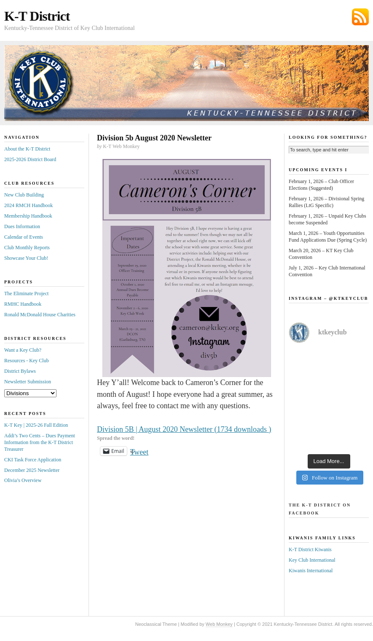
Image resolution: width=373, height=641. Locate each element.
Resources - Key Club (26, 361)
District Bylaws (20, 371)
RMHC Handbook (22, 304)
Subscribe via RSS (360, 16)
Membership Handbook (28, 216)
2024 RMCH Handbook (28, 205)
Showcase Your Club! (26, 258)
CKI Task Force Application (32, 460)
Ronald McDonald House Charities (39, 315)
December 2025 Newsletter (31, 470)
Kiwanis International (311, 571)
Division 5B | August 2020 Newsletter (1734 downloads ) (184, 429)
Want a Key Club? (22, 350)
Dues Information (22, 226)
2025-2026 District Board (30, 159)
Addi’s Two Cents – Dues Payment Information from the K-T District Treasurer (39, 442)
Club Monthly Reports (27, 247)
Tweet (139, 451)
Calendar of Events (23, 237)
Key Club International (312, 560)
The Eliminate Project (26, 293)
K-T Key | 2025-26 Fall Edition (36, 425)
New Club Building (24, 195)
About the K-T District (27, 149)
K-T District (37, 16)
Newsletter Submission (27, 382)
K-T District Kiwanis (310, 549)
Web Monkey (219, 624)
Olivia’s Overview (22, 480)
